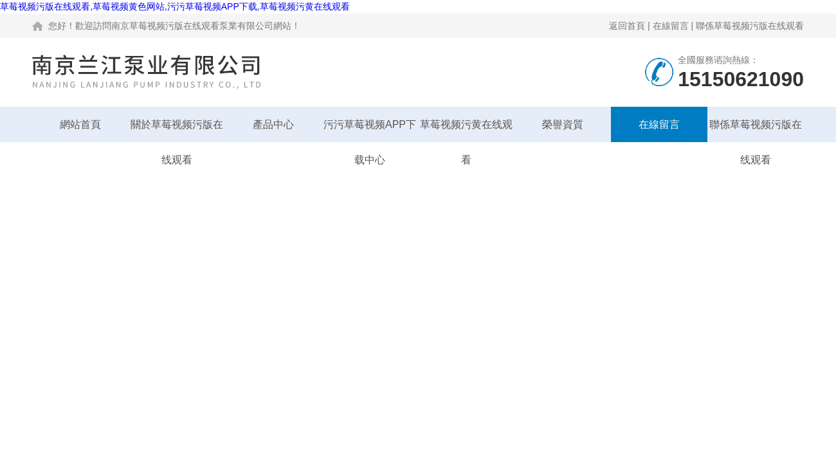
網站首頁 (80, 124)
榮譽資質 (562, 124)
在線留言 (671, 26)
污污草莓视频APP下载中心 (369, 130)
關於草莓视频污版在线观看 (177, 130)
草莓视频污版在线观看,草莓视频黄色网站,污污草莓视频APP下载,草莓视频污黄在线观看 (175, 6)
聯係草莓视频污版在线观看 (750, 26)
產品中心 (273, 124)
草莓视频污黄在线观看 (466, 130)
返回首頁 (627, 26)
